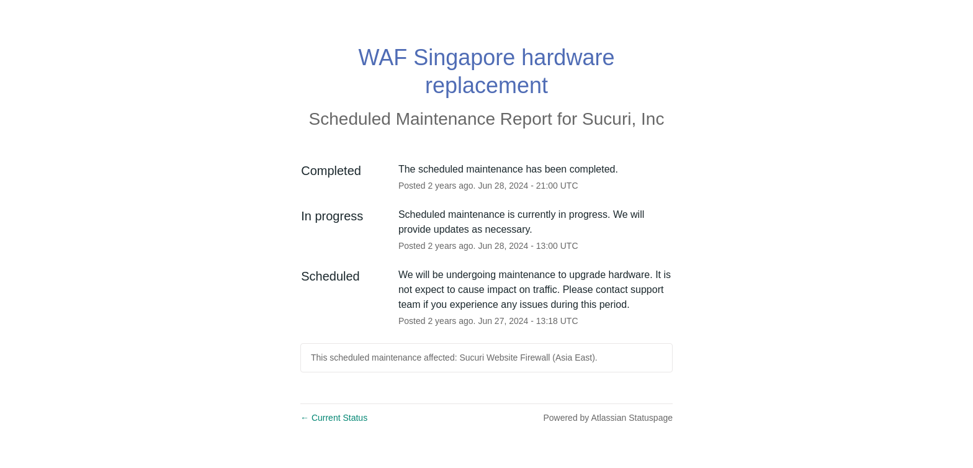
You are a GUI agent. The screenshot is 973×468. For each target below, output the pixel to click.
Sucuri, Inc (623, 118)
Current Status (333, 418)
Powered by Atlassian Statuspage (608, 418)
